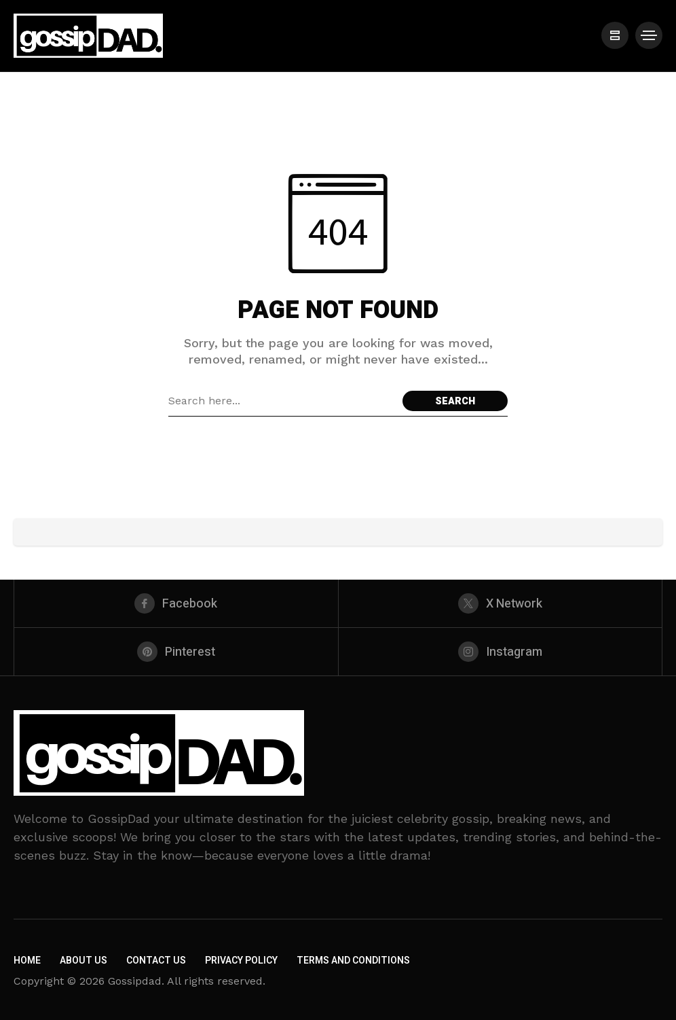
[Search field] (282, 401)
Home (27, 960)
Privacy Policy (241, 960)
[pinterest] (176, 651)
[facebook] (176, 603)
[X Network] (500, 603)
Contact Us (156, 960)
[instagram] (500, 651)
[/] (614, 35)
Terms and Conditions (353, 960)
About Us (83, 960)
